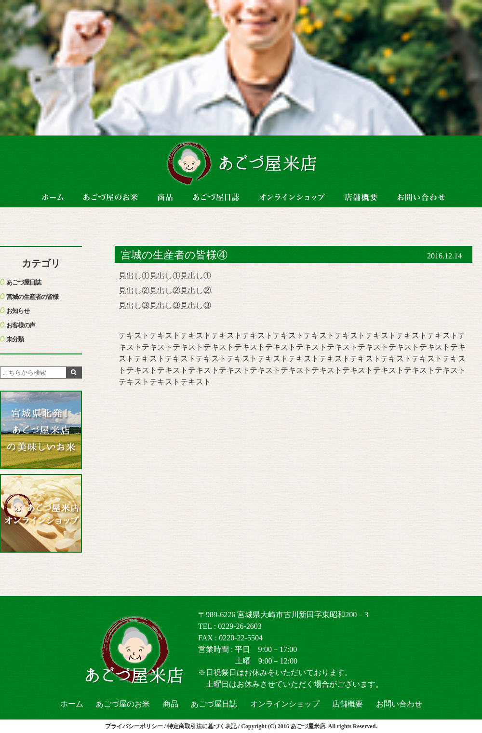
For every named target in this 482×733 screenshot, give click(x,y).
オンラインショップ (285, 704)
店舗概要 (347, 704)
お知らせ (17, 310)
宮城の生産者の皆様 (32, 296)
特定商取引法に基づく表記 (202, 726)
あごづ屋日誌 (23, 282)
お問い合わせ (399, 704)
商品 (170, 704)
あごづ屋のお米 (123, 704)
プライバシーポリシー (134, 726)
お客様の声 (20, 325)
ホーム (71, 704)
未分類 (15, 339)
